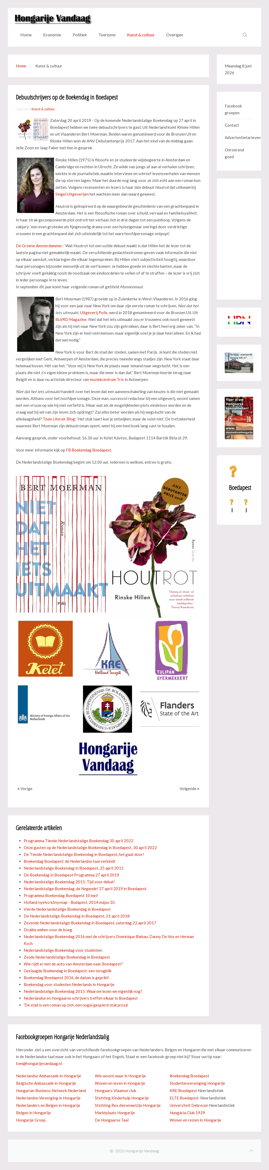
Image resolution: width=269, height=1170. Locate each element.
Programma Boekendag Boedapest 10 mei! (61, 895)
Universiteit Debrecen (189, 1105)
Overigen (174, 34)
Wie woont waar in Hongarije (120, 1075)
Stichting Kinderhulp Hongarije (122, 1097)
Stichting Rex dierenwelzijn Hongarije (128, 1105)
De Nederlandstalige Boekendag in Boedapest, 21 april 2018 (77, 916)
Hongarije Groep (31, 1120)
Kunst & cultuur (141, 34)
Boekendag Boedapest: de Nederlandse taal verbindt (69, 861)
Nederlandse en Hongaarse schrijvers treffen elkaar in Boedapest (81, 998)
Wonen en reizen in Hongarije (195, 1120)
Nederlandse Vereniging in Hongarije (48, 1097)
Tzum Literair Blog (59, 419)
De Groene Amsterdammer (39, 245)
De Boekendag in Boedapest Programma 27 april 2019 (71, 874)
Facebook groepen (233, 109)
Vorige (24, 788)
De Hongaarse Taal (112, 1120)
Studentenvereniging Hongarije (197, 1083)
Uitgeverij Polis (93, 312)
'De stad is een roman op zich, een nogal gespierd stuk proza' (76, 1005)
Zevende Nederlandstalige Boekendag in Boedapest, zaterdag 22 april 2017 (90, 922)
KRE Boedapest (183, 1090)
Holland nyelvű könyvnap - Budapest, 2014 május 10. (69, 902)
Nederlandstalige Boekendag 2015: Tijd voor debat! (69, 881)
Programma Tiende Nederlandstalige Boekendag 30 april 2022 (78, 840)
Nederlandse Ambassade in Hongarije (48, 1075)
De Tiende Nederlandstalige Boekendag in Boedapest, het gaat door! (84, 854)
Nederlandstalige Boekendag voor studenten (63, 950)
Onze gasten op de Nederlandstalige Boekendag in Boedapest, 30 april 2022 (90, 847)
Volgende (189, 788)
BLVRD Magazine (70, 319)
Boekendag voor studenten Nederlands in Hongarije (69, 984)
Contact (232, 125)
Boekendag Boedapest (189, 1075)
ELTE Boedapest (184, 1097)
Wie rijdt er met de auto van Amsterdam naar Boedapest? (73, 963)
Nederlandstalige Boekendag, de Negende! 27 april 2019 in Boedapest (85, 888)
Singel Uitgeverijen (72, 194)
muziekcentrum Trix (107, 379)
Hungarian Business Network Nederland (51, 1090)
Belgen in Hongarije (33, 1112)
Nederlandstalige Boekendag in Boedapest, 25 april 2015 (74, 868)
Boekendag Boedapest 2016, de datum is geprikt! (66, 977)
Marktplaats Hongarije (115, 1112)
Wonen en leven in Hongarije (120, 1083)
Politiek (80, 34)
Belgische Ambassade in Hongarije (46, 1083)
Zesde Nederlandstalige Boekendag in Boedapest (67, 957)
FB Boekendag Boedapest (88, 450)
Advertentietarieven (239, 137)
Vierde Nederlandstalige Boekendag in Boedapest (67, 909)
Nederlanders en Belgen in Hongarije (48, 1105)
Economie (52, 34)
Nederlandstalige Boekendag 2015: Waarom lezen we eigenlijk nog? (83, 991)
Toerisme (107, 34)
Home (26, 34)
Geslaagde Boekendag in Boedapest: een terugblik (67, 970)
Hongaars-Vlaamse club (115, 1090)
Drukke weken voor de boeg (48, 929)
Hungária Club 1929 (187, 1112)
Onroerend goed (234, 153)
